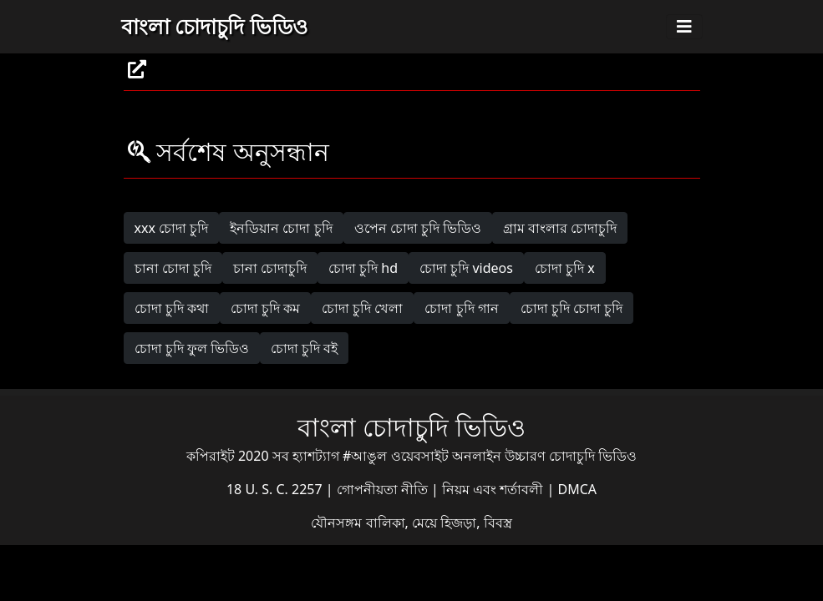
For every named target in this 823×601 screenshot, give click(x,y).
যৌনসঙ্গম (338, 522)
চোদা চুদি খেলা (362, 308)
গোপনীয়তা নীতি (384, 489)
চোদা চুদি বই (304, 348)
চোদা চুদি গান (461, 308)
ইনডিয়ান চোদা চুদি (281, 228)
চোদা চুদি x (565, 268)
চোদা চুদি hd (363, 268)
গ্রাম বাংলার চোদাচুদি (560, 228)
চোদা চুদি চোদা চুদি (571, 308)
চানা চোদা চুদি (173, 268)
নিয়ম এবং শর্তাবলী (494, 489)
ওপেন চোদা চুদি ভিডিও (417, 228)
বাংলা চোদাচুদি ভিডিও (214, 26)
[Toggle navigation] (684, 26)
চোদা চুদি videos (466, 268)
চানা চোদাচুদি (270, 268)
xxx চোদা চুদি (172, 228)
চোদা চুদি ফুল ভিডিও (192, 348)
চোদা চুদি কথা (172, 308)
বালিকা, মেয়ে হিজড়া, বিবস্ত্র (439, 522)
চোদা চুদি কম (265, 308)
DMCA (577, 489)
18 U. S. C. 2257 (276, 489)
